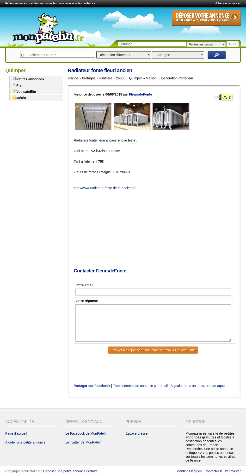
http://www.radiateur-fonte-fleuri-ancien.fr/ (104, 188)
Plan (18, 85)
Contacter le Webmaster (222, 471)
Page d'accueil (16, 433)
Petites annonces (28, 79)
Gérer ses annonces (228, 3)
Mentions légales (189, 471)
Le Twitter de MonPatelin (83, 442)
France (73, 78)
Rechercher (217, 55)
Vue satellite (24, 91)
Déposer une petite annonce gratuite (70, 471)
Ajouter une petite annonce (25, 442)
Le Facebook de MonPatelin (86, 433)
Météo (19, 97)
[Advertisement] (160, 229)
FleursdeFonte (140, 94)
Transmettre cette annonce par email (140, 386)
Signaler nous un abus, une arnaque (198, 386)
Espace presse (136, 433)
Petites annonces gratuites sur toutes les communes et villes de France (50, 3)
